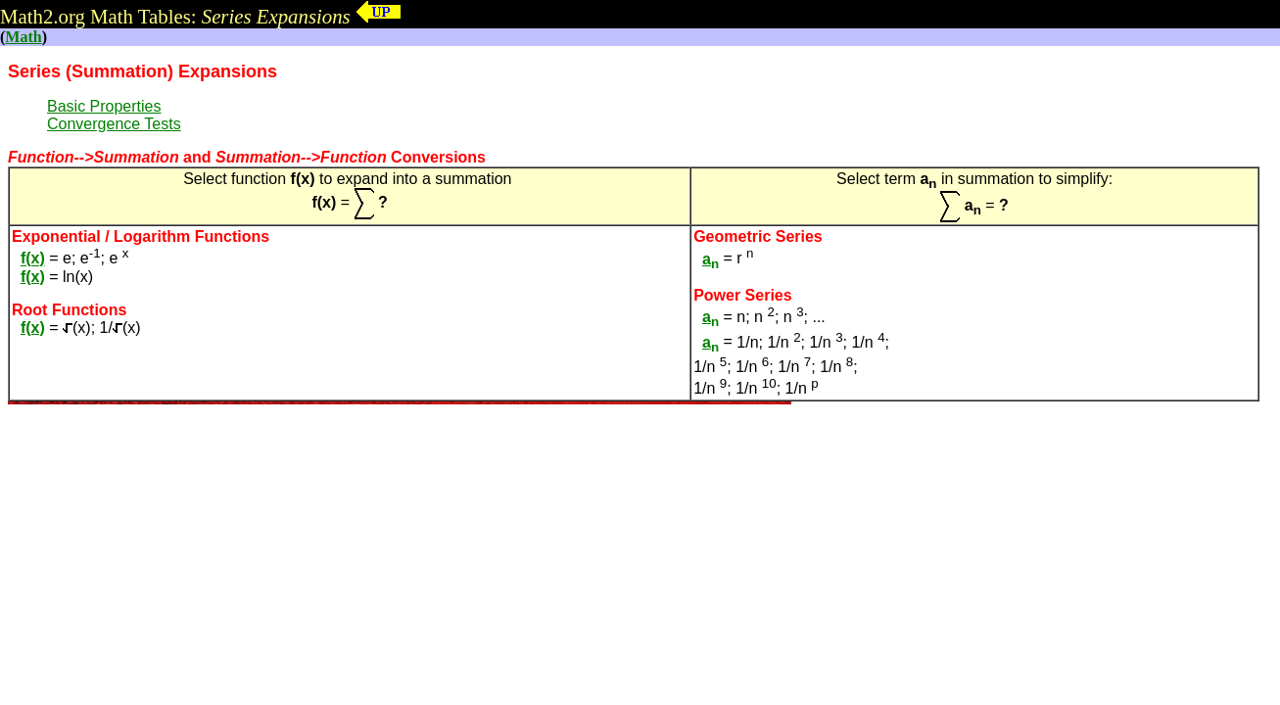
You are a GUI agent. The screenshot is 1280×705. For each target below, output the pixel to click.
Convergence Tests (114, 124)
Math (23, 36)
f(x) (33, 259)
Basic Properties (104, 106)
